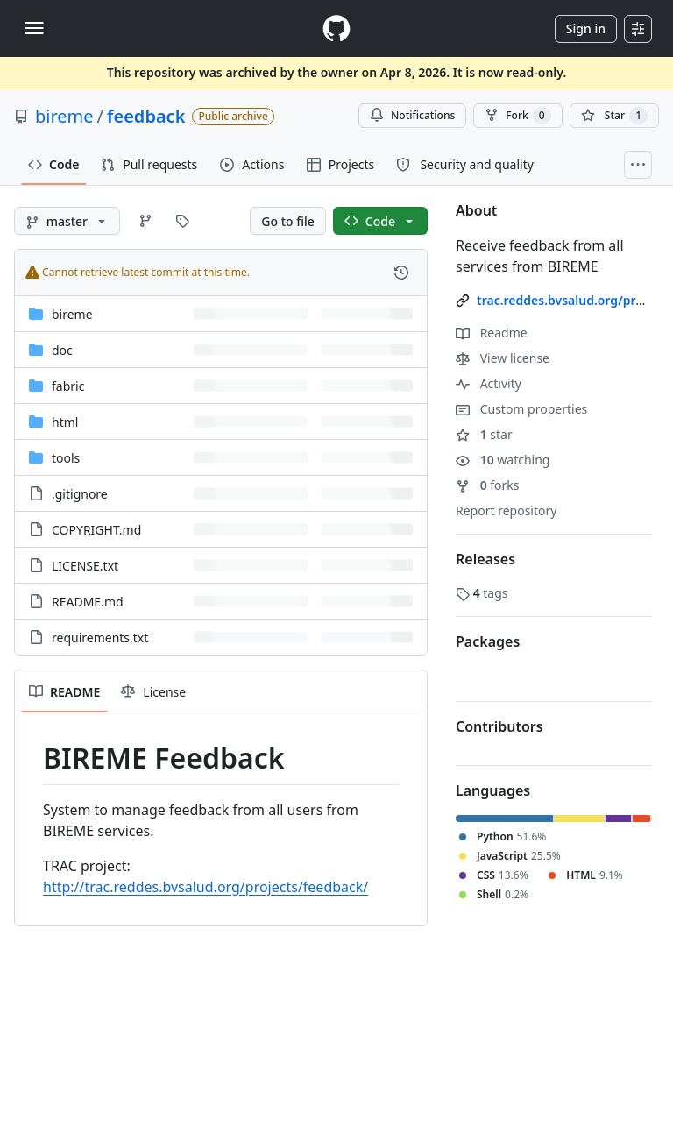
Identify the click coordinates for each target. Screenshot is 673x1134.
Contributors (499, 726)
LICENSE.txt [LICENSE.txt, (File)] (85, 565)
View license (502, 358)
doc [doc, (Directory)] (62, 350)
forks (488, 485)
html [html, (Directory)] (65, 422)
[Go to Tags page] (182, 221)
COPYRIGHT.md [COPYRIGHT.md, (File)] (96, 529)
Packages (488, 641)
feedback (146, 116)
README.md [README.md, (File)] (88, 601)
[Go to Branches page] (145, 221)
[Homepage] (336, 28)
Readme (492, 332)
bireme (64, 116)
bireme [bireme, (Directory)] (72, 314)
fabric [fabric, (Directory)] (68, 386)
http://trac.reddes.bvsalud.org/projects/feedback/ (205, 887)
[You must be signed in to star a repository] (614, 115)
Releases (485, 559)
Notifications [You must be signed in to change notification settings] (412, 115)
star (484, 434)
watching (502, 459)
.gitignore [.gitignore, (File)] (80, 493)
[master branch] (67, 221)
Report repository (506, 510)
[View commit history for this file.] (401, 272)
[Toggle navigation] (34, 28)
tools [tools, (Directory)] (66, 458)
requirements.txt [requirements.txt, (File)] (100, 637)
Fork (517, 115)
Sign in (586, 28)
